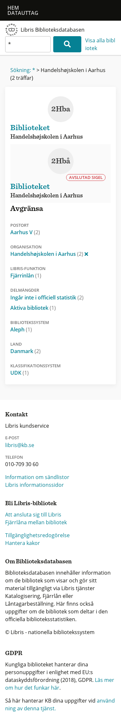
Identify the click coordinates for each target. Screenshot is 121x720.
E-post (12, 438)
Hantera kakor (22, 543)
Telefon (14, 457)
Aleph (21, 329)
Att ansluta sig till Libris (33, 514)
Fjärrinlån (25, 275)
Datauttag (22, 12)
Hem (13, 7)
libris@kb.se (19, 445)
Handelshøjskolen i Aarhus (49, 253)
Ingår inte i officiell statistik (47, 297)
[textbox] (28, 44)
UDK (19, 372)
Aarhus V (25, 232)
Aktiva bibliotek (33, 307)
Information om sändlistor (37, 477)
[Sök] (67, 44)
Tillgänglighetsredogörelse (37, 535)
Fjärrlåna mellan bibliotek (36, 522)
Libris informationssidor (34, 484)
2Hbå (60, 161)
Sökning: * (22, 70)
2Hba (60, 109)
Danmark (25, 351)
